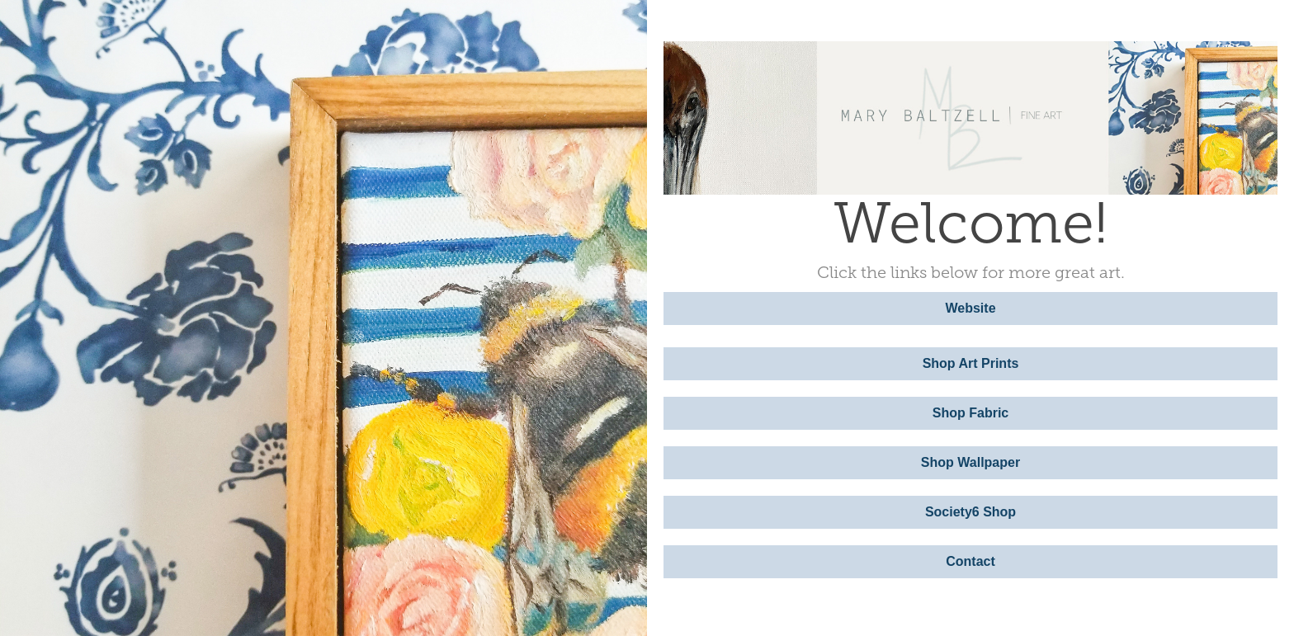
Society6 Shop (970, 512)
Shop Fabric (970, 413)
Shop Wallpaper (970, 462)
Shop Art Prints (971, 363)
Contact (970, 561)
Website (970, 308)
